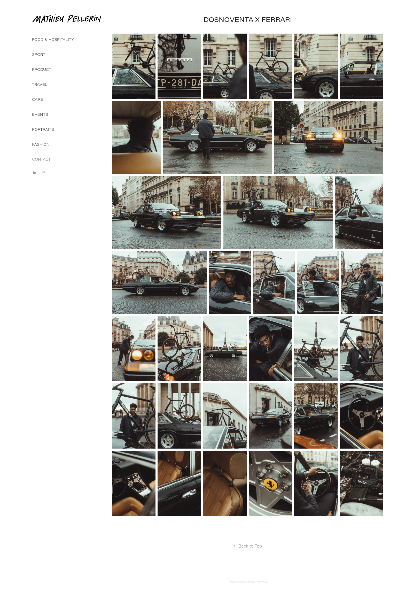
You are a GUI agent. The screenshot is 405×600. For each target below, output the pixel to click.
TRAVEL (39, 84)
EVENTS (40, 114)
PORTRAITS (43, 129)
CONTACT (41, 159)
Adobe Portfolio (256, 582)
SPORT (38, 54)
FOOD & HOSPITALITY (53, 39)
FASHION (41, 144)
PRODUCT (41, 69)
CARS (37, 99)
